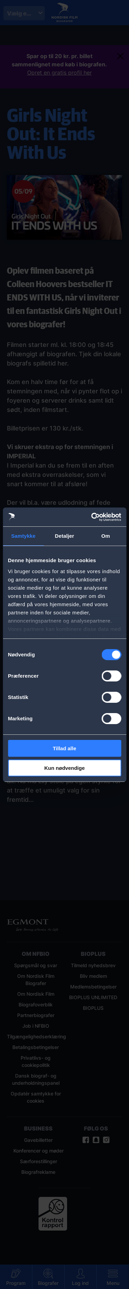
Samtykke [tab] (23, 536)
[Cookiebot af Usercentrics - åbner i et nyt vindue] (92, 517)
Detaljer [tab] (64, 536)
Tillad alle (64, 748)
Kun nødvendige (64, 768)
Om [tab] (105, 536)
